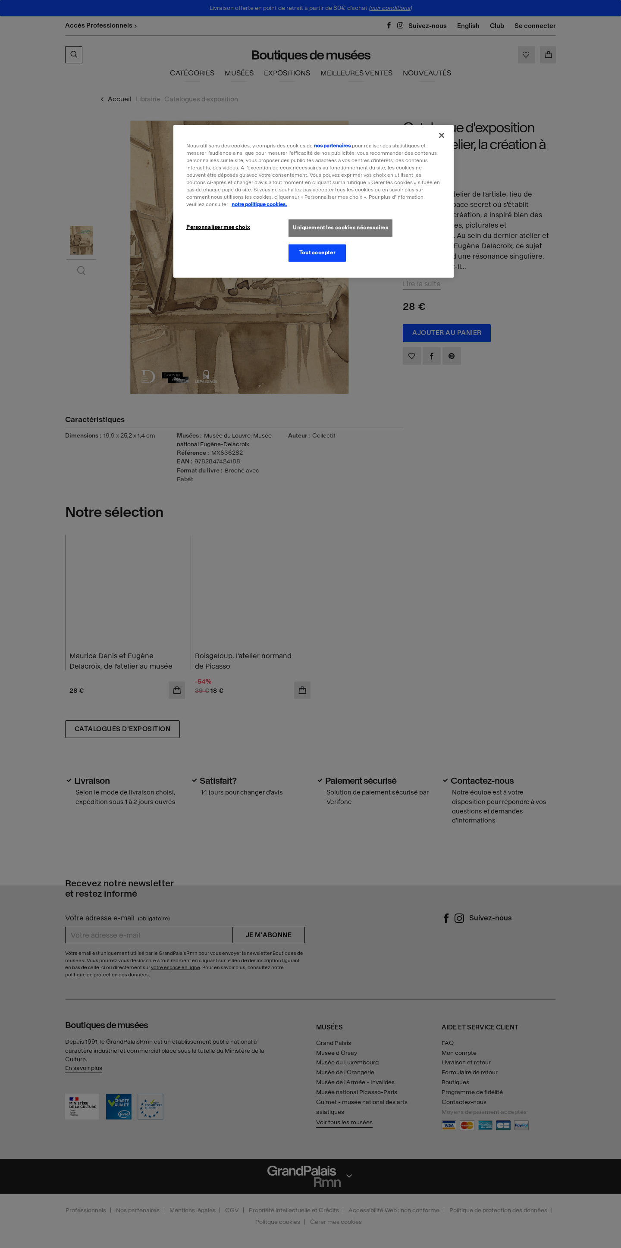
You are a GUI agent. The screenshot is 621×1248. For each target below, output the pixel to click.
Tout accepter (317, 252)
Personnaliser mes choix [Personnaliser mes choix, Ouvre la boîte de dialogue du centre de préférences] (218, 227)
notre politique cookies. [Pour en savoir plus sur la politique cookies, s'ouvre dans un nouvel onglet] (259, 204)
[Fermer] (441, 135)
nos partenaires (332, 145)
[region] (313, 201)
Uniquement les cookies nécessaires (340, 227)
